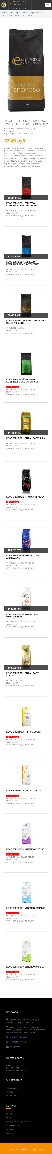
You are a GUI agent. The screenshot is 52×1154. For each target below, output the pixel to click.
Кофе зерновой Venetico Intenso (25, 849)
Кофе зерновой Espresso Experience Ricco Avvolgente (22, 263)
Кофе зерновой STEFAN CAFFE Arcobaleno (22, 556)
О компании (12, 1088)
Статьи (10, 1092)
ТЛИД (4, 12)
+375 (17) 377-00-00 (19, 2)
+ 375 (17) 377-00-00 (18, 1037)
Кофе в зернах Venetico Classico (24, 790)
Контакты (11, 1095)
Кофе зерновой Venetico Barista (25, 966)
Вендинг (11, 1129)
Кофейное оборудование (18, 1121)
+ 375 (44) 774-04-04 (18, 1042)
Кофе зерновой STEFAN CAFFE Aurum (22, 674)
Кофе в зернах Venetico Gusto (23, 731)
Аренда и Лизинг (14, 1125)
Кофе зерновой (21, 12)
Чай (9, 1117)
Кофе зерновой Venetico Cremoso (26, 908)
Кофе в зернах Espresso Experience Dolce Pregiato (26, 321)
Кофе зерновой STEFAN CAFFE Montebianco (22, 615)
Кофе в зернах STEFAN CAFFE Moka (25, 496)
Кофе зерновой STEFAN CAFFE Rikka (26, 438)
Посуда (10, 1133)
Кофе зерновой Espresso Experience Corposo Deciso (21, 204)
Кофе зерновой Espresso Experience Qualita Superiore (23, 380)
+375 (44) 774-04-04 (19, 5)
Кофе (10, 12)
